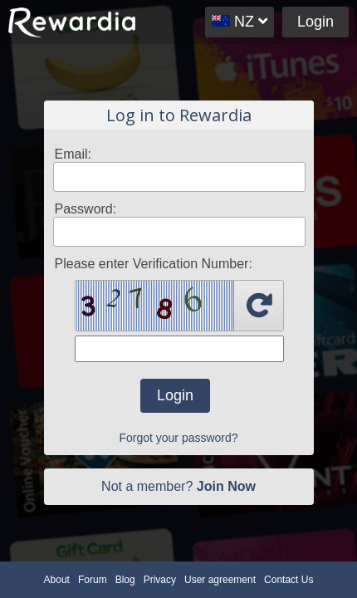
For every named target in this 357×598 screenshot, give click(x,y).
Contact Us (288, 580)
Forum (92, 580)
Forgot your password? (178, 437)
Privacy (160, 580)
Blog (125, 580)
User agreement (220, 580)
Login (315, 21)
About (57, 580)
